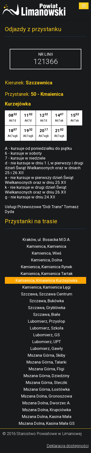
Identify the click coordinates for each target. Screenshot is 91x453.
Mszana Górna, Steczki (46, 382)
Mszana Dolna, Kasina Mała (46, 416)
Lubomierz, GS (46, 334)
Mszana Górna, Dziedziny (46, 375)
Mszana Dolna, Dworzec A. (46, 402)
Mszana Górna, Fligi (46, 368)
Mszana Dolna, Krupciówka (46, 409)
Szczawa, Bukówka (46, 300)
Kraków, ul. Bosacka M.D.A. (47, 239)
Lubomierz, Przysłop (46, 321)
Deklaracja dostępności (68, 445)
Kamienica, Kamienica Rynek (46, 266)
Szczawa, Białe (46, 314)
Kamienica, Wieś (46, 253)
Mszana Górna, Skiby (46, 355)
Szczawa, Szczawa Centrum (46, 294)
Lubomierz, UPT (46, 341)
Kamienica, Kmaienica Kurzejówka (46, 280)
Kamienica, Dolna (46, 260)
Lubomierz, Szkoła (46, 328)
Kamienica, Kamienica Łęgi (46, 287)
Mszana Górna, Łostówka (47, 389)
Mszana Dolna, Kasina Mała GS (46, 423)
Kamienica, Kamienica (46, 246)
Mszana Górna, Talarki (46, 362)
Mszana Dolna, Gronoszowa (46, 396)
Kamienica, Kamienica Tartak (47, 273)
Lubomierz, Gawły (46, 348)
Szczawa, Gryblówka (46, 307)
